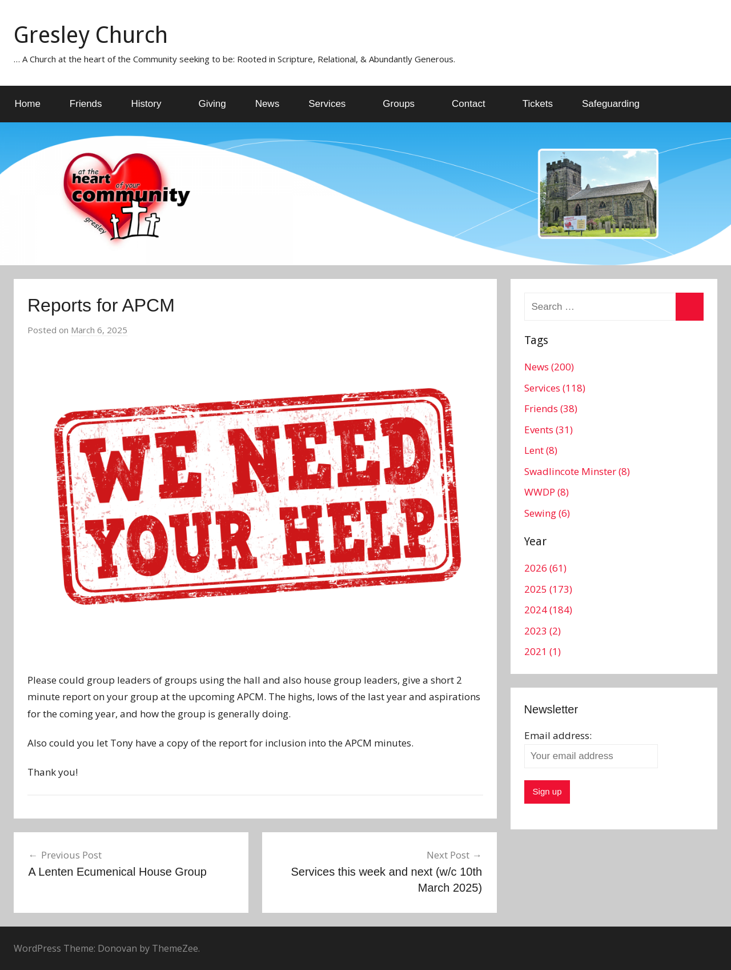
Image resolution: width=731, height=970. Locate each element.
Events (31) (548, 429)
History (152, 103)
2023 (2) (542, 630)
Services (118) (554, 387)
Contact (475, 103)
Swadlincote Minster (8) (577, 471)
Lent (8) (540, 450)
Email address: (558, 735)
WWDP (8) (546, 491)
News (267, 103)
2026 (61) (545, 567)
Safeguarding (611, 103)
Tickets (538, 103)
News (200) (549, 366)
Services (333, 103)
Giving (212, 103)
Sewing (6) (547, 513)
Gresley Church (91, 35)
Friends (86, 103)
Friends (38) (550, 408)
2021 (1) (542, 651)
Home (28, 103)
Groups (405, 103)
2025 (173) (548, 589)
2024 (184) (548, 609)
